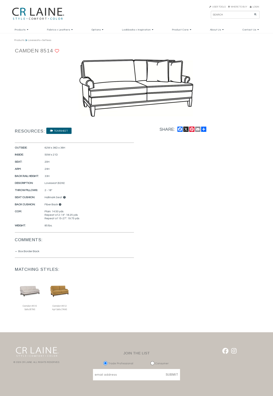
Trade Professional (118, 363)
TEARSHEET (59, 130)
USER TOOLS (217, 7)
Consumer (159, 363)
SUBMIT (172, 374)
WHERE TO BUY (238, 7)
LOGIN (254, 7)
